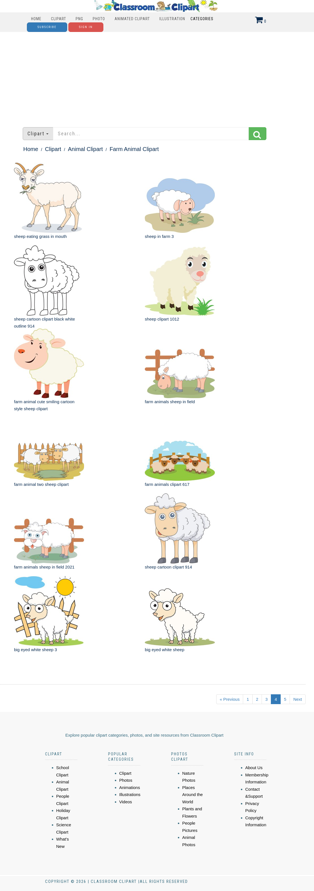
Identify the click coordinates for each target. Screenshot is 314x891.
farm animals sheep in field (170, 401)
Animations (129, 787)
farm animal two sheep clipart (41, 484)
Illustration (172, 19)
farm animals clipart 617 (167, 484)
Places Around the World (192, 794)
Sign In (86, 27)
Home (36, 19)
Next (297, 699)
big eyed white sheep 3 (35, 649)
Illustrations (130, 794)
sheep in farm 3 (159, 236)
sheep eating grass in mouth (40, 236)
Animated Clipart (132, 19)
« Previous (230, 699)
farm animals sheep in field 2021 (44, 567)
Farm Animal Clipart (134, 149)
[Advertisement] (157, 77)
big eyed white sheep (164, 649)
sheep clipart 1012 (162, 319)
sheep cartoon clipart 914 (168, 567)
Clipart (58, 19)
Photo (99, 19)
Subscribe (47, 27)
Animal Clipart (85, 149)
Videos (125, 801)
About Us (254, 767)
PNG (79, 19)
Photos (125, 780)
